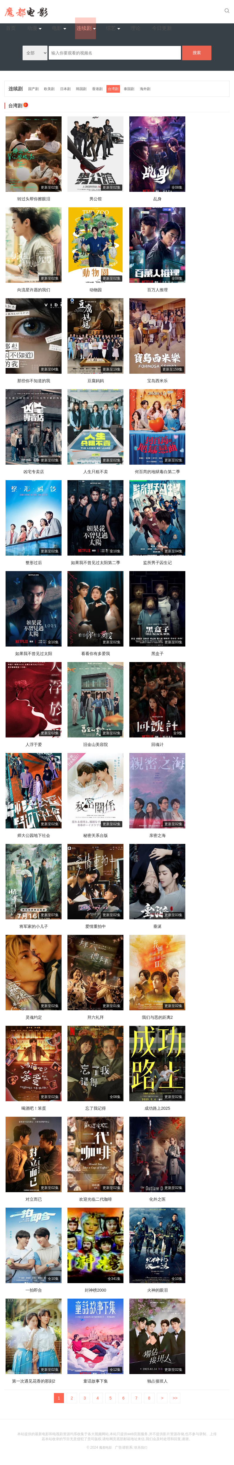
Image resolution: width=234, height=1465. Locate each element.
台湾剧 (116, 88)
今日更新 (197, 11)
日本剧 (67, 88)
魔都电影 (105, 1446)
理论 (174, 11)
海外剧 (149, 88)
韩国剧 (83, 88)
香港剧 (100, 88)
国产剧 (34, 88)
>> (175, 1396)
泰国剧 (133, 88)
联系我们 (141, 1446)
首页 (61, 11)
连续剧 (127, 11)
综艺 (152, 11)
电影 (102, 11)
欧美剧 (50, 88)
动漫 (79, 11)
